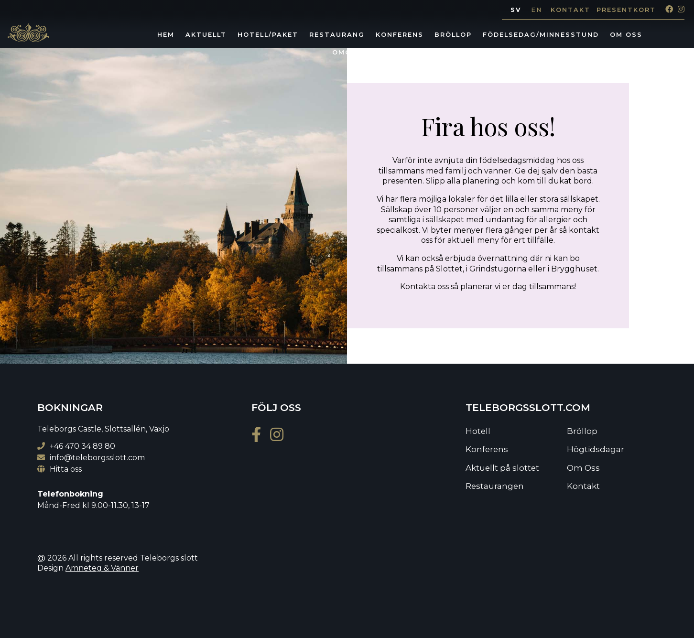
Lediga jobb (440, 52)
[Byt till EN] (536, 10)
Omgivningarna (367, 52)
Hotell (478, 431)
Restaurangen (495, 486)
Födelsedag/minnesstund (541, 34)
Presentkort (626, 9)
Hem (165, 34)
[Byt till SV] (516, 10)
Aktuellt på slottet (502, 468)
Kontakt (570, 9)
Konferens (399, 34)
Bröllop (453, 34)
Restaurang (337, 34)
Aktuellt (206, 34)
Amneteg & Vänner (102, 568)
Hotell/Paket (268, 34)
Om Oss (626, 34)
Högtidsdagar (595, 449)
